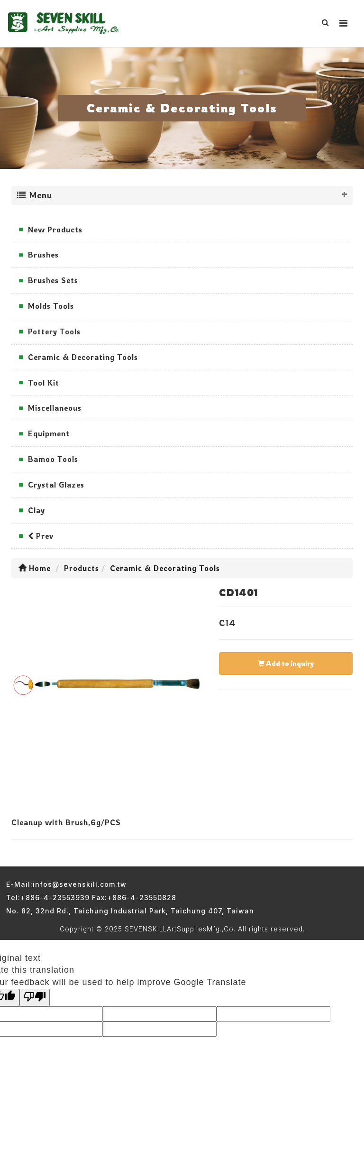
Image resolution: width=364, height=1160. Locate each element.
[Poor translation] (34, 998)
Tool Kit (43, 382)
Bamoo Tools (53, 459)
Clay (36, 510)
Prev (41, 536)
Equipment (49, 433)
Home (34, 568)
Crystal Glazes (56, 484)
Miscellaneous (55, 408)
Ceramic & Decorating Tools (83, 357)
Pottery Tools (54, 331)
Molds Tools (51, 306)
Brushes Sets (53, 280)
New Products (55, 229)
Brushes (43, 254)
